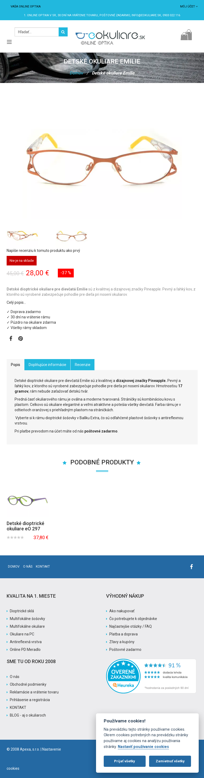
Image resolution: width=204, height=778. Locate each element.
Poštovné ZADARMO (114, 15)
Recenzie (82, 365)
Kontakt (43, 566)
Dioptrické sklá (22, 611)
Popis (15, 365)
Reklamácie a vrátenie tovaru (34, 692)
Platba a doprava (123, 634)
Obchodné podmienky (28, 684)
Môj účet (189, 6)
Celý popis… (16, 302)
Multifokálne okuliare (27, 626)
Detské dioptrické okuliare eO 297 (25, 526)
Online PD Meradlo (25, 649)
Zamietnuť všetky (170, 761)
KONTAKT (18, 707)
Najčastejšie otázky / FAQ (130, 626)
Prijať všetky (124, 761)
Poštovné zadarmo (125, 649)
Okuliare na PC (22, 634)
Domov (76, 73)
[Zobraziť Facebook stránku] (10, 339)
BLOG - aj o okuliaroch (28, 715)
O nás (27, 566)
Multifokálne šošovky (27, 619)
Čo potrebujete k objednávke (133, 619)
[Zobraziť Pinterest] (20, 339)
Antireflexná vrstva (26, 642)
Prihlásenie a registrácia (30, 700)
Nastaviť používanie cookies (143, 746)
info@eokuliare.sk (146, 15)
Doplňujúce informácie (47, 365)
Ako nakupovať (121, 611)
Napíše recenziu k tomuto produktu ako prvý (43, 250)
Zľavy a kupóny (121, 642)
